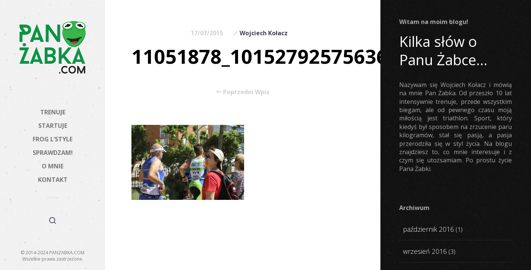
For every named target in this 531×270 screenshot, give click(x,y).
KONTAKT (53, 180)
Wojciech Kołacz (264, 33)
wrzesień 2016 (425, 251)
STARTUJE (52, 126)
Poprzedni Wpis (242, 92)
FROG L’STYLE (52, 139)
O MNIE (52, 166)
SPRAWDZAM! (53, 152)
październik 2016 (428, 229)
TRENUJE (52, 112)
